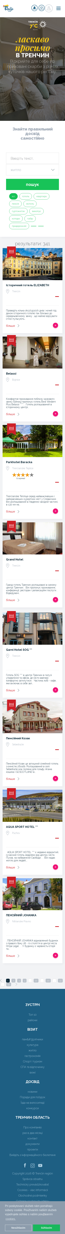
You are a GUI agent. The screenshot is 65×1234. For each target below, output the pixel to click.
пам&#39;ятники (32, 1039)
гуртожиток (18, 211)
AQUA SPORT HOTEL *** (22, 827)
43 (9, 984)
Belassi (11, 373)
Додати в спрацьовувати (55, 325)
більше (10, 325)
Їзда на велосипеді (32, 1102)
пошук (32, 184)
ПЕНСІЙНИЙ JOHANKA (21, 915)
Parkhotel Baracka (19, 462)
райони (32, 1020)
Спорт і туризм (32, 1061)
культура (32, 1045)
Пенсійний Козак (18, 738)
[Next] (16, 984)
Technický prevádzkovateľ (32, 1184)
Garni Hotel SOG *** (19, 649)
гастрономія (32, 1056)
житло (32, 1050)
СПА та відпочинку (32, 1067)
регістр (34, 8)
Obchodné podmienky (32, 1195)
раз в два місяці (32, 1133)
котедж (16, 218)
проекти (32, 1149)
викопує (36, 211)
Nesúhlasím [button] (18, 1227)
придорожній (19, 226)
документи (32, 1144)
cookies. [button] (11, 1218)
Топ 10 (33, 1014)
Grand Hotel (14, 559)
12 (36, 980)
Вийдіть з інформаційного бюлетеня (32, 1155)
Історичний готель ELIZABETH (27, 285)
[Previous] (1, 980)
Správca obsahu (32, 1179)
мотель (30, 203)
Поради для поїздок (32, 1097)
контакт (32, 1138)
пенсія (15, 203)
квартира (41, 196)
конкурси (32, 1108)
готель (25, 196)
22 (48, 980)
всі (13, 196)
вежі (33, 1072)
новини (32, 1091)
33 (60, 980)
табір (30, 218)
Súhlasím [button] (46, 1227)
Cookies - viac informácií (32, 1190)
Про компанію (32, 1127)
